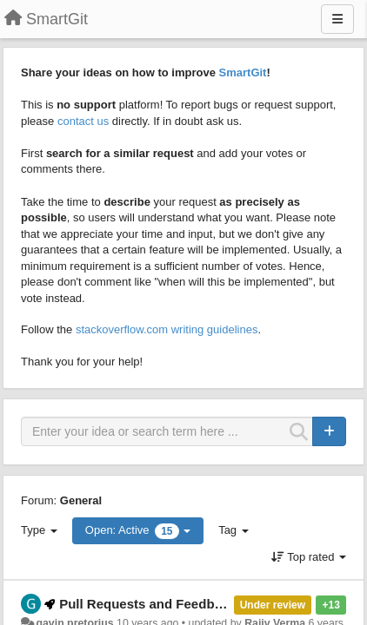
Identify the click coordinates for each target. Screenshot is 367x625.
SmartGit (243, 72)
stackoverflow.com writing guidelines (167, 329)
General (81, 500)
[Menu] (337, 19)
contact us (83, 121)
